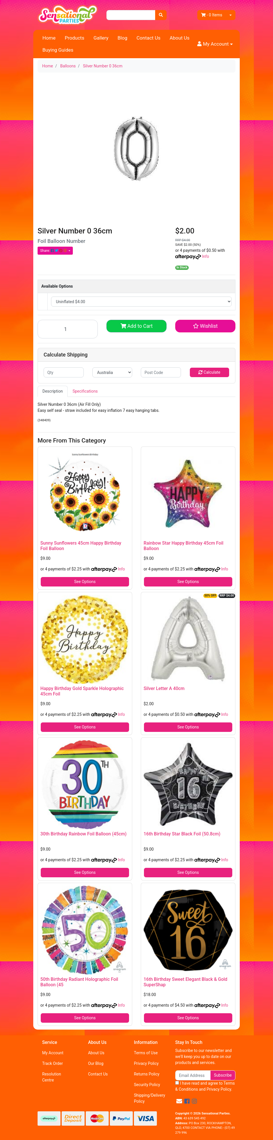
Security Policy (147, 1084)
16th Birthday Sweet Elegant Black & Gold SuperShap (185, 982)
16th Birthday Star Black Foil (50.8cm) (182, 834)
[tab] (53, 391)
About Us (179, 38)
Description (52, 391)
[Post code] (161, 372)
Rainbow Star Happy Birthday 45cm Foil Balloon (183, 545)
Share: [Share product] (54, 251)
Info (205, 256)
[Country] (112, 372)
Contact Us (148, 38)
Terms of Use (146, 1053)
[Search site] (161, 15)
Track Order (52, 1063)
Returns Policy (146, 1074)
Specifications (85, 391)
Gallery (100, 38)
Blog (122, 38)
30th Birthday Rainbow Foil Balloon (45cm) (83, 834)
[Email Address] (192, 1075)
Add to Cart (136, 326)
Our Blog (96, 1063)
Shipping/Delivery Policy (149, 1098)
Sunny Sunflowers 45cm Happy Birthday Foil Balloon (80, 545)
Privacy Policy (146, 1063)
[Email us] (179, 1101)
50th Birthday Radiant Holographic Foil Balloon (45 (79, 982)
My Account (52, 1053)
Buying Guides (57, 50)
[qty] (64, 372)
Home (49, 38)
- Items (211, 15)
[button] (215, 44)
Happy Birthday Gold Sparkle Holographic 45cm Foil (82, 691)
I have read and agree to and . (205, 1086)
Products (74, 38)
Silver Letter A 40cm (164, 688)
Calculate (209, 372)
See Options (84, 581)
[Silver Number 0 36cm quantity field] (68, 329)
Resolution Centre (51, 1077)
